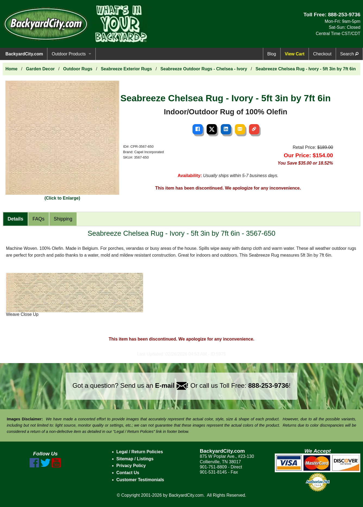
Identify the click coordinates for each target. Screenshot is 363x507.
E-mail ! (172, 385)
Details (15, 219)
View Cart (295, 54)
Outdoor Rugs (78, 69)
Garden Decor (40, 69)
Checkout (322, 54)
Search (349, 54)
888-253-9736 (344, 14)
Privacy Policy (131, 465)
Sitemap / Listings (135, 458)
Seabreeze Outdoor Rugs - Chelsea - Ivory (203, 69)
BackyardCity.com (24, 54)
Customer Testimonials (140, 479)
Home (11, 69)
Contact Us (127, 472)
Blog (271, 54)
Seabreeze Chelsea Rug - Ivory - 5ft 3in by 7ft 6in (305, 69)
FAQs (39, 219)
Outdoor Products (69, 54)
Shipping (63, 219)
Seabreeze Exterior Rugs (126, 69)
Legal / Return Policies (139, 451)
